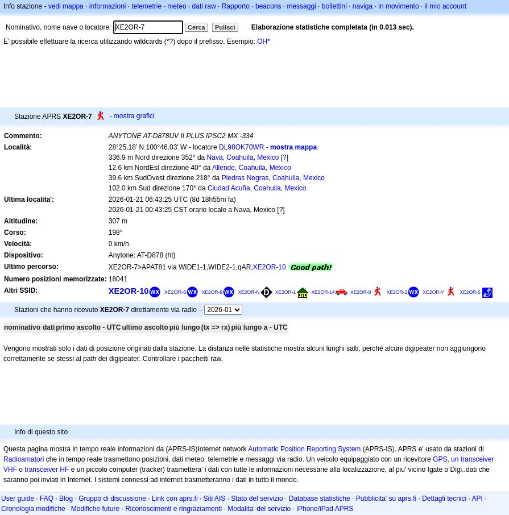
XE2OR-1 (285, 292)
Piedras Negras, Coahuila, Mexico (273, 178)
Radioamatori (23, 459)
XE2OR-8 (360, 292)
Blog (66, 498)
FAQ (46, 498)
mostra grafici (134, 116)
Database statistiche (319, 498)
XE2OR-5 (470, 292)
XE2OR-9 (212, 292)
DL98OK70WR (241, 147)
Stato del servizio (257, 498)
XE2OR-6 (175, 292)
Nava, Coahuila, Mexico (243, 157)
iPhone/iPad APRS (324, 509)
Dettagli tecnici (444, 498)
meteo (176, 6)
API (477, 498)
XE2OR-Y (433, 292)
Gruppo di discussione (112, 498)
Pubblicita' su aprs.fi (386, 498)
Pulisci (225, 27)
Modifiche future (95, 509)
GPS (440, 459)
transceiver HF (46, 470)
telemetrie (147, 6)
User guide (17, 498)
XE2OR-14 (322, 292)
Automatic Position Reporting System (304, 449)
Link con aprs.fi (175, 498)
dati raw (204, 6)
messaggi (301, 6)
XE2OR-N (248, 292)
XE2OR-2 (397, 292)
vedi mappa (66, 6)
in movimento (398, 6)
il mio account (445, 6)
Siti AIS (215, 498)
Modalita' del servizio (259, 509)
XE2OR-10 (269, 267)
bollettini (334, 6)
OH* (263, 41)
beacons (268, 6)
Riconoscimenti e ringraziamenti (173, 509)
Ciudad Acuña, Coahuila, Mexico (257, 188)
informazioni (107, 6)
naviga (363, 6)
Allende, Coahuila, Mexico (251, 168)
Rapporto (236, 6)
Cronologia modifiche (33, 509)
